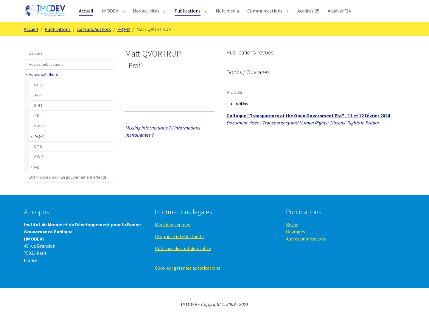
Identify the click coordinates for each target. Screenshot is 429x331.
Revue (292, 235)
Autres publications (306, 249)
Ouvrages (295, 242)
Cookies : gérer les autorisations (187, 279)
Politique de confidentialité (183, 259)
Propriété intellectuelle (179, 247)
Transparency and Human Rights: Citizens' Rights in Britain (320, 133)
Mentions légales (172, 235)
